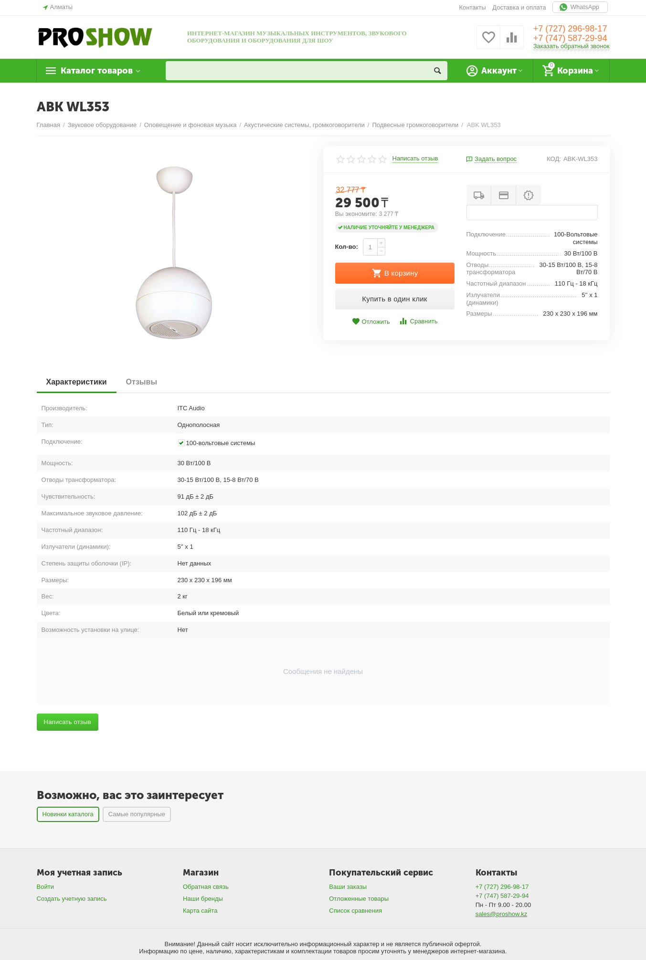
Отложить (371, 322)
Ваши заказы (348, 886)
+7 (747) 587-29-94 (570, 38)
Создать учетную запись (72, 898)
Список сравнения (355, 910)
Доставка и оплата (519, 7)
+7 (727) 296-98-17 (570, 28)
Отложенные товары (359, 898)
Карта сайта (200, 910)
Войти (45, 886)
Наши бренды (203, 898)
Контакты (472, 7)
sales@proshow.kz (502, 913)
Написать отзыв (415, 158)
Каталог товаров (97, 71)
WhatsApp (580, 7)
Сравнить (418, 321)
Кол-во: (346, 246)
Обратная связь (206, 886)
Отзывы (141, 382)
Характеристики (76, 382)
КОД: (554, 158)
